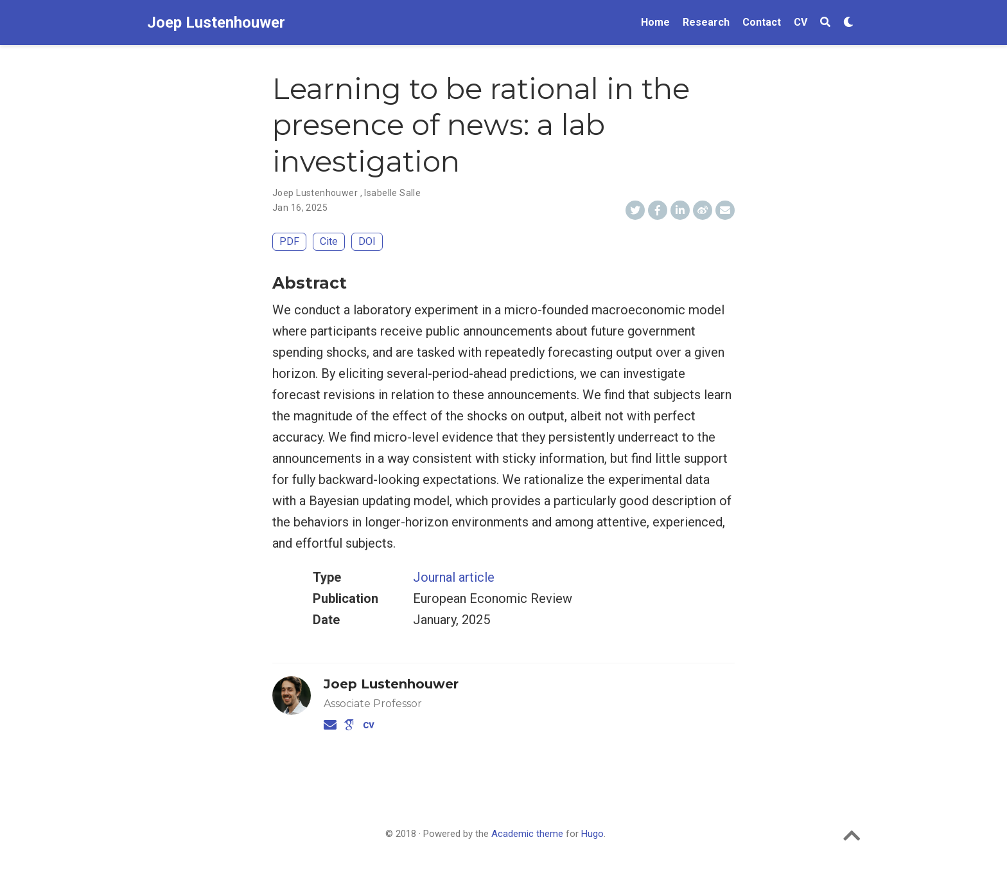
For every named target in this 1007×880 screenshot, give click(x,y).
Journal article (454, 577)
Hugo (592, 834)
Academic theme (527, 834)
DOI (367, 241)
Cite (329, 241)
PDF (289, 241)
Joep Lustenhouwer (216, 22)
